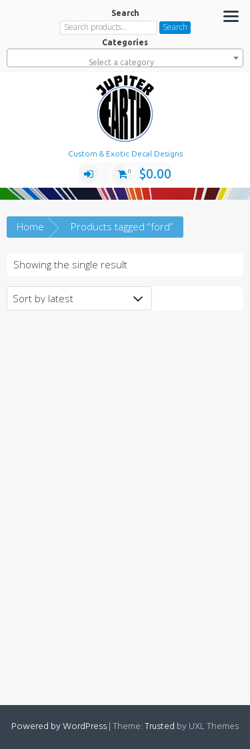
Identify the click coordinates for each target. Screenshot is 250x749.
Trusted (160, 726)
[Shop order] (79, 298)
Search (175, 27)
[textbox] (125, 62)
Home (30, 226)
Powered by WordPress (59, 726)
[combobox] (125, 58)
